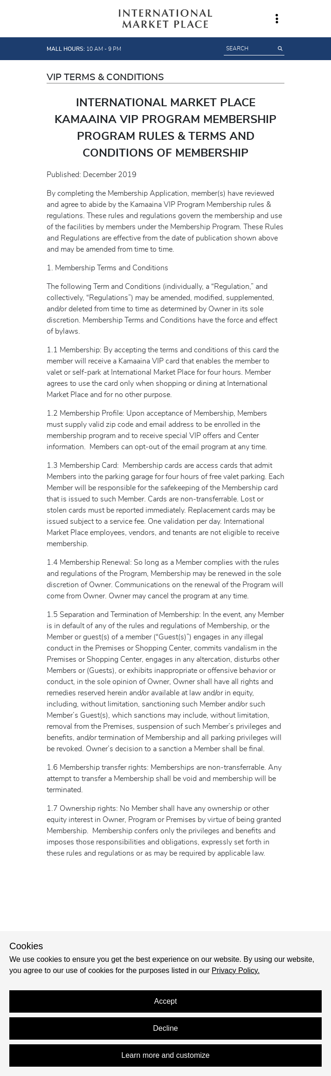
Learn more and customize (165, 1055)
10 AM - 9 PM (84, 49)
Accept (165, 1001)
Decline (165, 1028)
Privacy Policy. (236, 970)
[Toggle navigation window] (277, 19)
